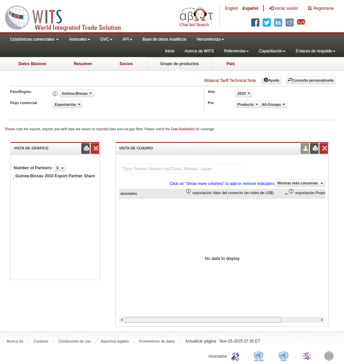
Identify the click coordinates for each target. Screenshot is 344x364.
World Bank (330, 355)
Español (250, 8)
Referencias (236, 51)
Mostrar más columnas (300, 183)
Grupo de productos (179, 63)
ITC (236, 355)
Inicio (169, 51)
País (230, 63)
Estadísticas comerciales (34, 39)
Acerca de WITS (199, 51)
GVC (106, 39)
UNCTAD (260, 355)
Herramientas (210, 39)
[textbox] (181, 168)
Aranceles (79, 39)
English (231, 8)
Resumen (83, 63)
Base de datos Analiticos (164, 39)
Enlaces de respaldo (316, 51)
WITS (67, 17)
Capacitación (272, 51)
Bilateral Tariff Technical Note (230, 80)
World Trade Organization (307, 355)
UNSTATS (283, 355)
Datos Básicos (32, 63)
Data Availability (183, 129)
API (127, 39)
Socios (126, 63)
